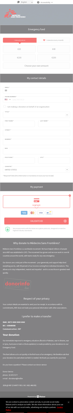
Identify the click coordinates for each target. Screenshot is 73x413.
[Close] (69, 405)
